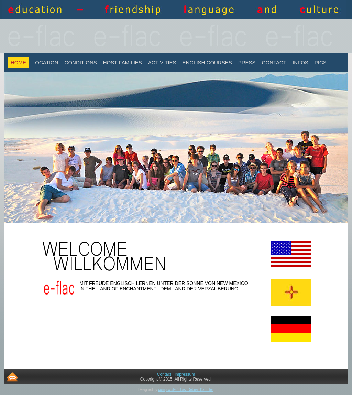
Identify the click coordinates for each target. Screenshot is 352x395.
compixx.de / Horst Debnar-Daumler (185, 390)
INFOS (300, 62)
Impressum (185, 374)
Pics (321, 62)
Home (18, 62)
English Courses (207, 62)
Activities (162, 62)
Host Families (122, 62)
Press (247, 62)
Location (45, 62)
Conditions (81, 62)
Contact (274, 62)
